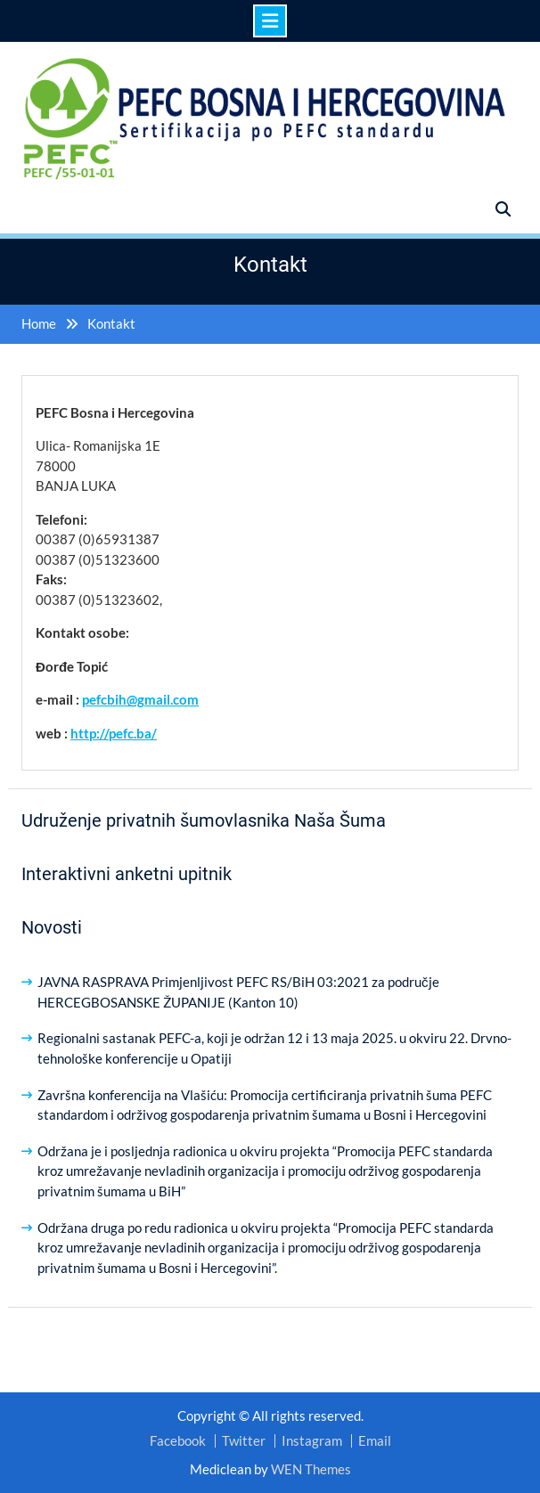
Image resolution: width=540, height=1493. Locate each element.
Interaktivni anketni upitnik (126, 874)
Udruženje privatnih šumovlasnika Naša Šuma (203, 820)
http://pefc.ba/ (113, 733)
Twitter (244, 1441)
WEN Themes (311, 1469)
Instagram (312, 1441)
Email (374, 1441)
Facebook (178, 1441)
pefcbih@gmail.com (140, 699)
